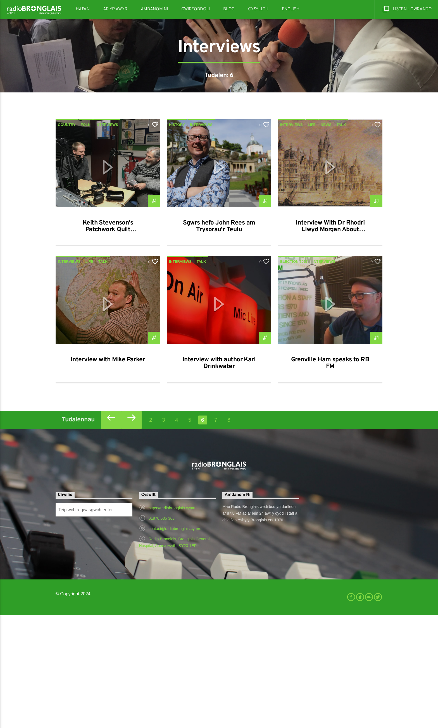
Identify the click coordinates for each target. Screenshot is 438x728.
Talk (341, 237)
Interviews (107, 237)
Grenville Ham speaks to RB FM (330, 476)
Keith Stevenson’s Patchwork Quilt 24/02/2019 (108, 342)
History (177, 237)
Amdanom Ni (154, 9)
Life (312, 237)
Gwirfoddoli (195, 9)
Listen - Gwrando (407, 9)
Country (67, 237)
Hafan (82, 9)
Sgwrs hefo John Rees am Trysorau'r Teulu (219, 339)
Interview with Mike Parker (108, 473)
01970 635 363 (162, 631)
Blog (229, 9)
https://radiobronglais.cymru (173, 621)
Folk (86, 237)
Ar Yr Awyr (115, 9)
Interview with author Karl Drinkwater (219, 476)
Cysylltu (258, 9)
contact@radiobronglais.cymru (175, 641)
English (290, 9)
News (326, 237)
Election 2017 (294, 374)
